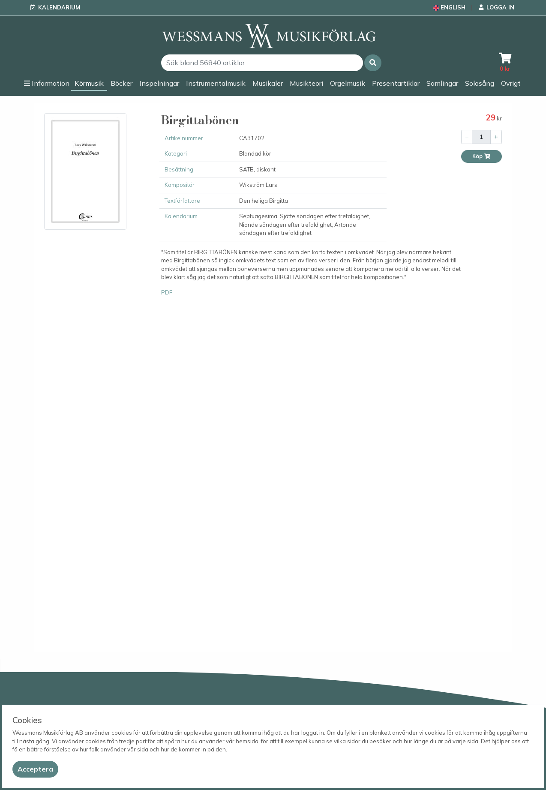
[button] (372, 62)
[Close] (35, 769)
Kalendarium (59, 7)
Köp (481, 156)
